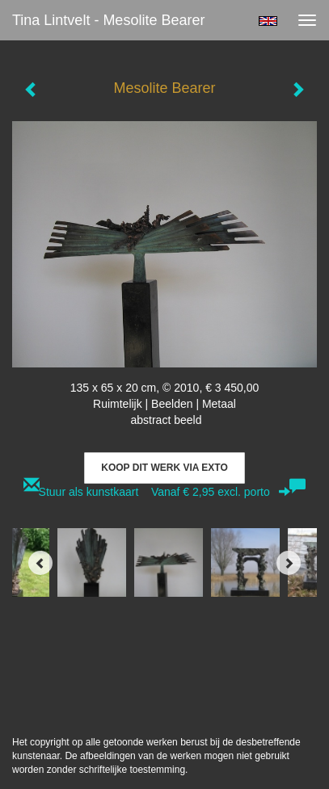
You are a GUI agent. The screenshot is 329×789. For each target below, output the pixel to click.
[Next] (288, 563)
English (268, 21)
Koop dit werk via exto (164, 467)
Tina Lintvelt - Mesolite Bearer (108, 20)
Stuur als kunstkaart (165, 491)
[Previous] (40, 563)
